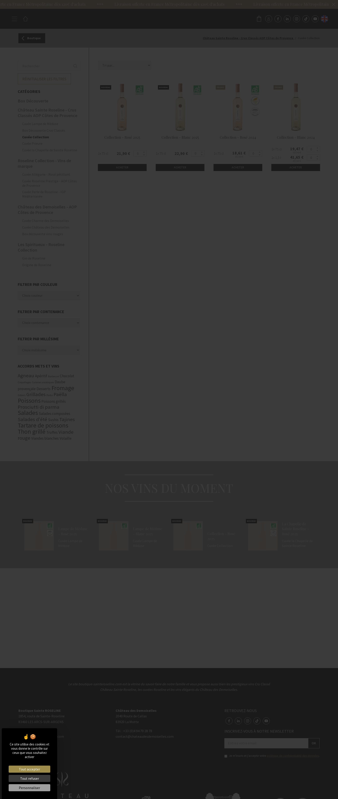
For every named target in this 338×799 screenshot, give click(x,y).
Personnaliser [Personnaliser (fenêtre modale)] (29, 788)
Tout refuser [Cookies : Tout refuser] (29, 778)
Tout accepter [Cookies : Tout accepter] (29, 769)
